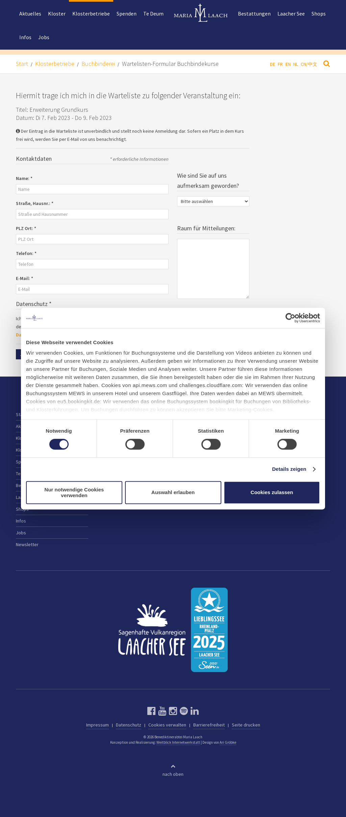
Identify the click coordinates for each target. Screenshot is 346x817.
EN (288, 64)
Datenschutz (128, 725)
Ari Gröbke (228, 742)
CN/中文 (309, 64)
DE (272, 64)
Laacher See (291, 13)
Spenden (127, 13)
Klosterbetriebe (91, 13)
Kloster (57, 13)
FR (280, 64)
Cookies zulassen (272, 492)
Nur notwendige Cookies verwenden (74, 492)
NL (295, 64)
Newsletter (27, 544)
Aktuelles (30, 13)
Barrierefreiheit (209, 725)
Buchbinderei (98, 64)
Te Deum (153, 13)
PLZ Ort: (26, 228)
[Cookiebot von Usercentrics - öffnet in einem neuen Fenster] (290, 318)
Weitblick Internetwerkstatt (178, 742)
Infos (25, 37)
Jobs (43, 37)
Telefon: (26, 253)
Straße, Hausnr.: (34, 203)
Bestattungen (254, 13)
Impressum (97, 725)
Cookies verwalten (167, 725)
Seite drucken (246, 725)
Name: (24, 178)
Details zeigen (289, 469)
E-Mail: (24, 278)
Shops (319, 13)
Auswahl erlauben (173, 492)
